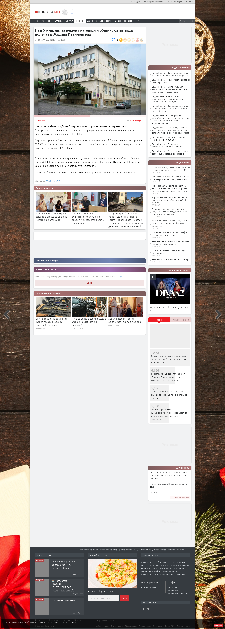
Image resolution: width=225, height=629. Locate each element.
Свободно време (104, 20)
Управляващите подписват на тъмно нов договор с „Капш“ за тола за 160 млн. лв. (169, 199)
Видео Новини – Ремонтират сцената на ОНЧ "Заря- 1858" (171, 80)
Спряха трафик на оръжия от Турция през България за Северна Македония (51, 321)
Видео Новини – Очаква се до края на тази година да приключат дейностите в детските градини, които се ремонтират (171, 130)
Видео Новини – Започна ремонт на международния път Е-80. (169, 138)
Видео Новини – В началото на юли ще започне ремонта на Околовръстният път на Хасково (170, 108)
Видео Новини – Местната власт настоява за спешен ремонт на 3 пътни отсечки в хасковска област (170, 89)
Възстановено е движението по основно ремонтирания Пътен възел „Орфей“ (171, 168)
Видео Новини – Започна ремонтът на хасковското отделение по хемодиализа (170, 73)
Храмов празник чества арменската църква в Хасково (124, 320)
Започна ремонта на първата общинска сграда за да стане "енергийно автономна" (51, 216)
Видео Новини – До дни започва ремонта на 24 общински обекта (167, 144)
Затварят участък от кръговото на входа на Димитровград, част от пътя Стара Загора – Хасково (169, 211)
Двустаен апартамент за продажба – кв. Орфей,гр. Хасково (63, 564)
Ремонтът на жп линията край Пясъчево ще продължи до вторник (171, 242)
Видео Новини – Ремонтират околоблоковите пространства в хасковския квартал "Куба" (167, 98)
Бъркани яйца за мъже (100, 590)
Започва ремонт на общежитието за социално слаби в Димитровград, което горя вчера (88, 217)
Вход (89, 282)
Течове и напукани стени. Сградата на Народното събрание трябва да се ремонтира (169, 223)
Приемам (218, 625)
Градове (128, 20)
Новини (79, 20)
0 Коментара (135, 120)
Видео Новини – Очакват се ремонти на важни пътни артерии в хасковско (170, 152)
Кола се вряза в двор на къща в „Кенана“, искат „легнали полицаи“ (89, 321)
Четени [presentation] (159, 319)
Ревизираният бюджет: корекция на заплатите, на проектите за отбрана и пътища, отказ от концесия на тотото (169, 188)
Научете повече (69, 622)
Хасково (41, 120)
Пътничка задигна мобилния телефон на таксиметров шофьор (169, 233)
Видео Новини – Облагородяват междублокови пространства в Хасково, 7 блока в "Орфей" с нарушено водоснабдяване (171, 119)
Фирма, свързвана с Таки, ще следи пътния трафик (168, 251)
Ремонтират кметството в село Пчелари (171, 258)
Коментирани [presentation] (181, 319)
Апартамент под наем (63, 599)
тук (121, 276)
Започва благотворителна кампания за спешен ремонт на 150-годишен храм (170, 177)
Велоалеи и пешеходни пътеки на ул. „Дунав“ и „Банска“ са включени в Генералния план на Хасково (168, 376)
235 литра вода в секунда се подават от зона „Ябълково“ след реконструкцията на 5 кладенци (170, 358)
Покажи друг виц (180, 497)
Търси (124, 598)
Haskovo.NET (52, 180)
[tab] (159, 320)
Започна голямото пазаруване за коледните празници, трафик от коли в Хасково (169, 394)
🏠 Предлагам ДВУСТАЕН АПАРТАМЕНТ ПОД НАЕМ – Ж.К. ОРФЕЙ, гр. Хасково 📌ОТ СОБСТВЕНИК (63, 588)
